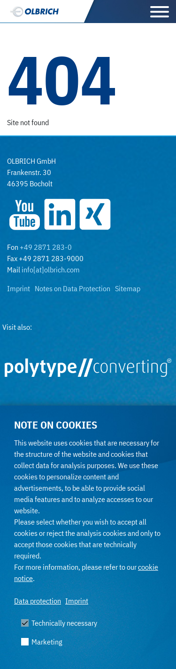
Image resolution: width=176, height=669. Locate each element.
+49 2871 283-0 (46, 247)
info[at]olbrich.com (51, 269)
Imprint (76, 600)
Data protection (37, 600)
